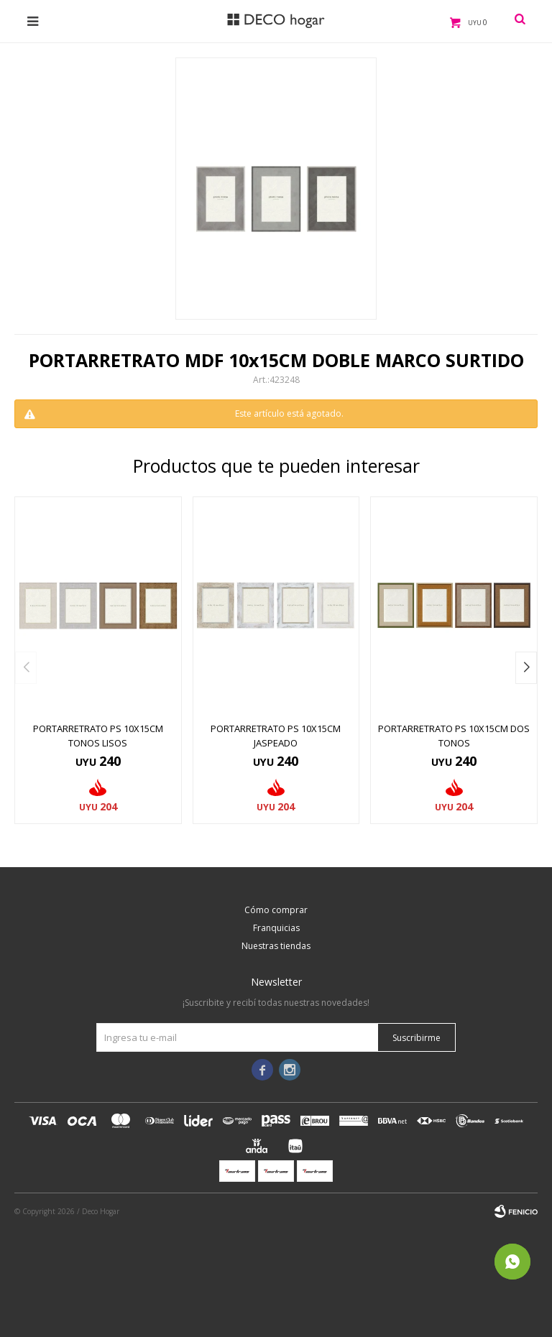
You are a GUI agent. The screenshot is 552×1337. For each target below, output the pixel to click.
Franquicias (276, 928)
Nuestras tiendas (276, 946)
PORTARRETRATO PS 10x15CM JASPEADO (276, 735)
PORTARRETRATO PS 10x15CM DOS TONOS (454, 735)
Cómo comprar (276, 910)
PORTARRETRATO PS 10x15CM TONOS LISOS (98, 735)
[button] (526, 668)
